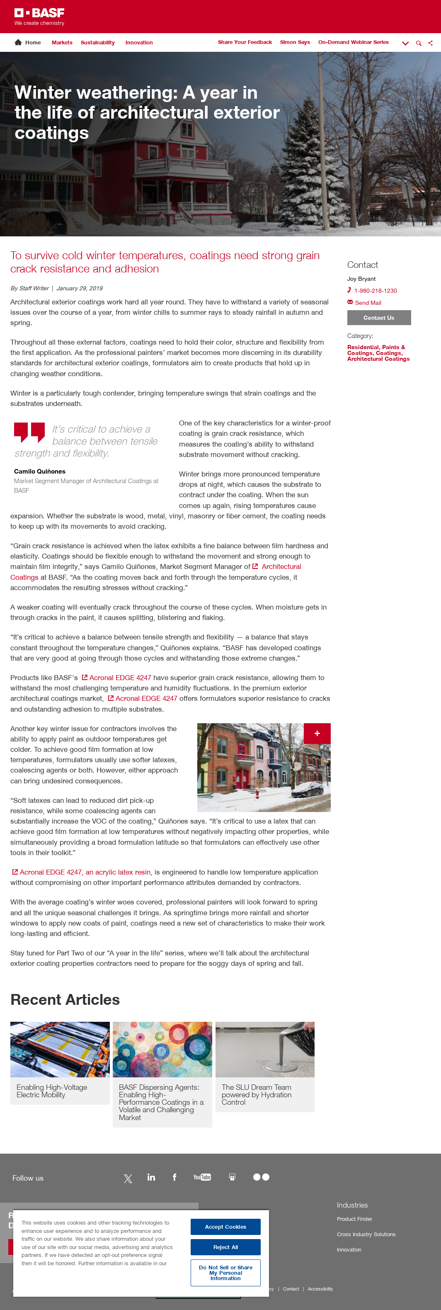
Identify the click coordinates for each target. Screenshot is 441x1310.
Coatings (388, 353)
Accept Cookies (225, 1226)
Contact (291, 1289)
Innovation (139, 42)
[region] (141, 1253)
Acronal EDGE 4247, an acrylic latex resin (80, 872)
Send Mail (364, 302)
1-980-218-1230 (372, 290)
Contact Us (379, 317)
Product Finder (354, 1218)
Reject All (225, 1247)
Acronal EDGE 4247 (115, 677)
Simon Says (295, 42)
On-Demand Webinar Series (353, 42)
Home (33, 42)
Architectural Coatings (378, 358)
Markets (62, 42)
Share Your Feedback (245, 42)
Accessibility (320, 1289)
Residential (363, 347)
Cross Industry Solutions (366, 1234)
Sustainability (98, 42)
